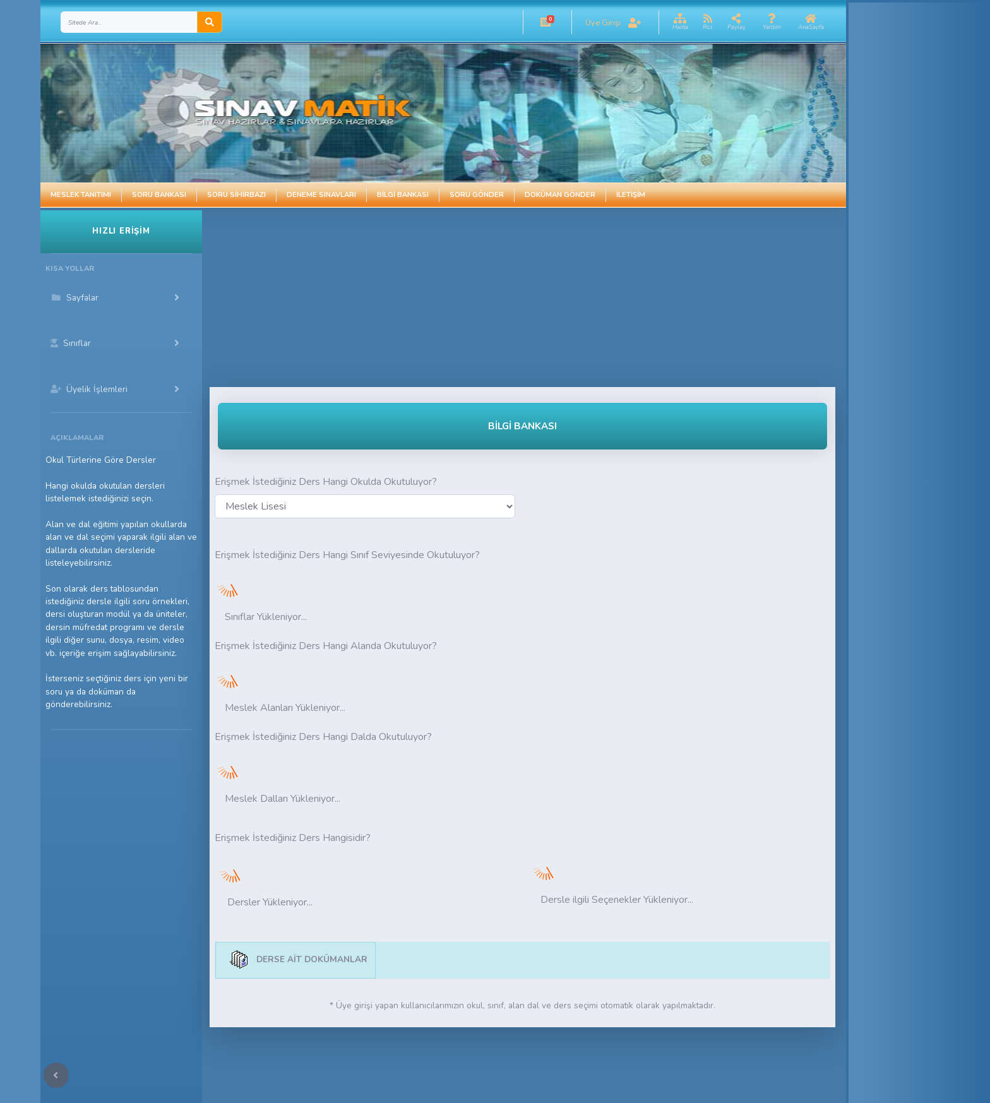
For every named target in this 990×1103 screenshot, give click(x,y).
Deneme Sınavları (321, 195)
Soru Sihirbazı (236, 195)
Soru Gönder (477, 195)
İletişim (630, 195)
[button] (545, 22)
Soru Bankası (159, 195)
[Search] (129, 22)
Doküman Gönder (560, 195)
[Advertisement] (469, 298)
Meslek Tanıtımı (81, 195)
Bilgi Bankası (403, 195)
